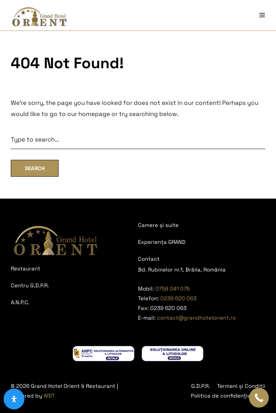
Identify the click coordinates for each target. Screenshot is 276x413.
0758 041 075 (172, 288)
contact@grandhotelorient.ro (196, 317)
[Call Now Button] (259, 398)
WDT (49, 395)
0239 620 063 (178, 298)
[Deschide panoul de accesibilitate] (14, 399)
